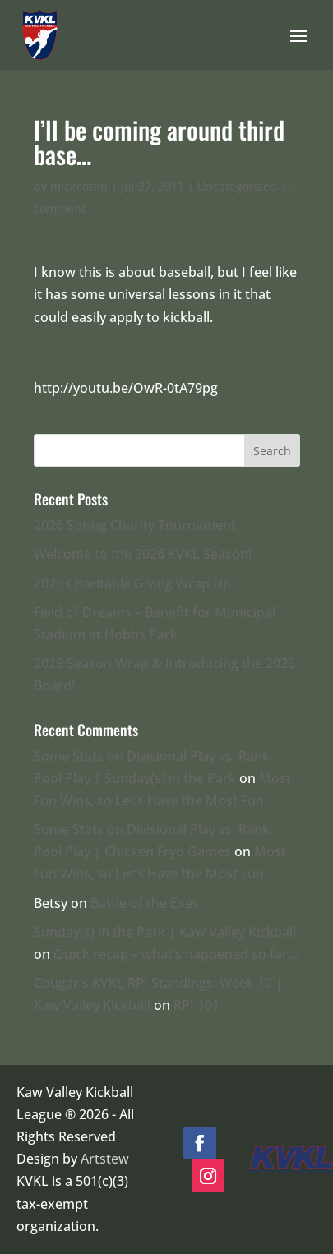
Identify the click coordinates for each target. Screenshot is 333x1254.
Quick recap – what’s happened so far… (175, 954)
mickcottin (79, 186)
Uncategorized (237, 186)
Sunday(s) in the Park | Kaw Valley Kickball (165, 932)
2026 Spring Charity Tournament (135, 525)
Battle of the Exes (144, 903)
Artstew (105, 1159)
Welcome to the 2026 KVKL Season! (143, 554)
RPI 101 (196, 1005)
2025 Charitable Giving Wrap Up (132, 583)
